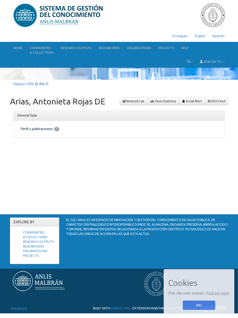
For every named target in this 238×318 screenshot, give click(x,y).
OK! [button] (199, 305)
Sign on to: (212, 62)
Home (18, 48)
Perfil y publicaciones (40, 129)
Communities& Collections (42, 50)
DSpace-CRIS (120, 308)
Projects (166, 48)
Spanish (218, 36)
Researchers (109, 48)
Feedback (19, 309)
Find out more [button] (217, 293)
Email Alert (192, 101)
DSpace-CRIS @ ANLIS (31, 84)
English (200, 36)
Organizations (139, 48)
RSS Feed (216, 101)
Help (185, 48)
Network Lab (133, 101)
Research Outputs (76, 48)
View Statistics (163, 101)
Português (180, 36)
